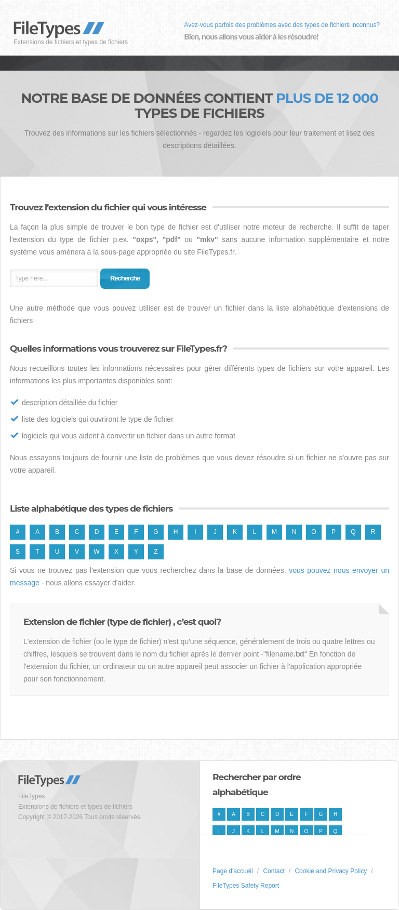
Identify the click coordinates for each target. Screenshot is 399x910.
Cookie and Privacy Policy (331, 871)
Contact (273, 871)
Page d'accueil (232, 871)
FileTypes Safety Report (245, 885)
